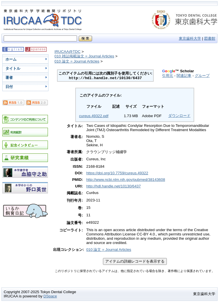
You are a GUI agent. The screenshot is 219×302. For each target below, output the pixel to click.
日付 (9, 87)
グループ (202, 75)
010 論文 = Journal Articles (77, 61)
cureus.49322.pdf (93, 116)
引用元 (167, 75)
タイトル (12, 68)
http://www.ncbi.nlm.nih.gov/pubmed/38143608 (125, 179)
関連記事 (184, 75)
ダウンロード (179, 115)
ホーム (11, 59)
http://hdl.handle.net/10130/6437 (113, 186)
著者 (9, 77)
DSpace (50, 296)
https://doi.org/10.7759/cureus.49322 (117, 173)
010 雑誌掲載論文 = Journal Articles (84, 56)
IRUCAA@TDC (67, 51)
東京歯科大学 (190, 38)
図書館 (209, 38)
